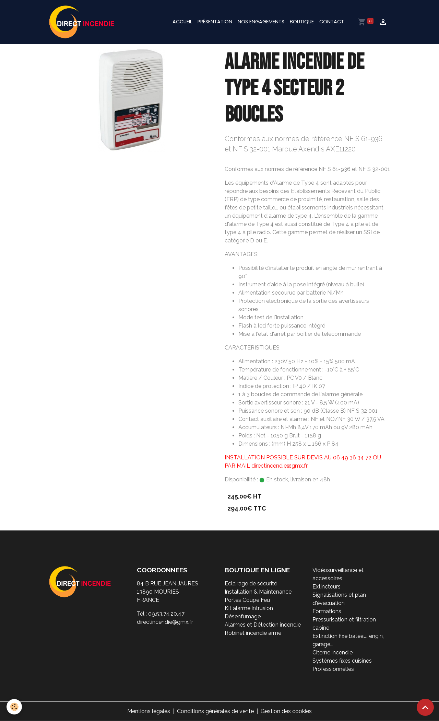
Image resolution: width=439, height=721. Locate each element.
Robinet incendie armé (253, 633)
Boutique (302, 21)
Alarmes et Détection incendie (263, 624)
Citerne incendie (332, 652)
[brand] (83, 21)
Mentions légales (148, 711)
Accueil (182, 21)
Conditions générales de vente (215, 711)
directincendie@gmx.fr (165, 622)
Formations (326, 611)
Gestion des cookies (286, 711)
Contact (331, 21)
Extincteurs (326, 586)
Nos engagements (261, 21)
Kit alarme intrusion (249, 608)
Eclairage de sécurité (251, 583)
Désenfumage (243, 616)
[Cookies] (14, 706)
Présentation (215, 21)
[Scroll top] (425, 707)
